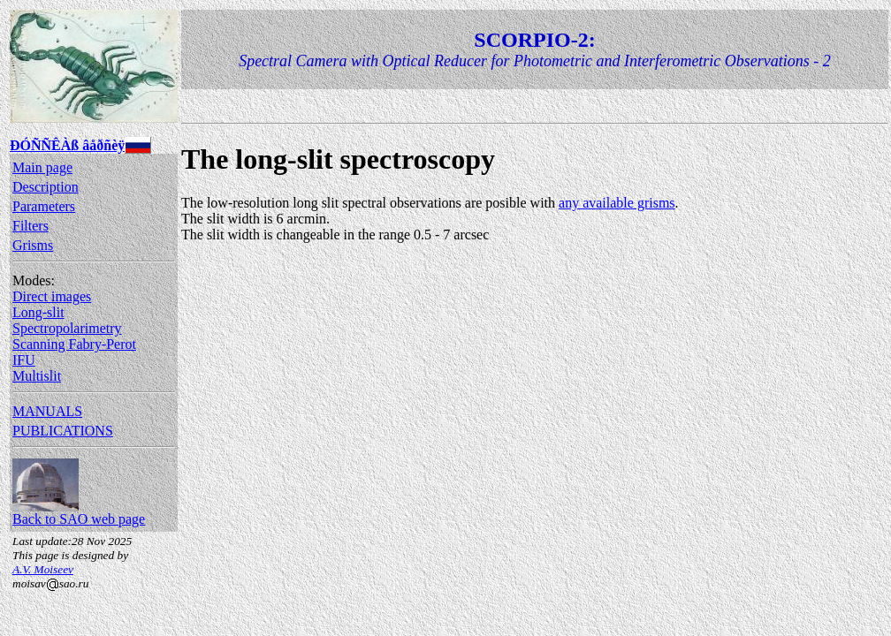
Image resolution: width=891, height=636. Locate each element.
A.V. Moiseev (42, 569)
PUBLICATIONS (62, 430)
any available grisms (617, 202)
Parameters (43, 206)
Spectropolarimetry (67, 328)
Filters (30, 225)
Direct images (51, 296)
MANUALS (47, 411)
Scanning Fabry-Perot (74, 344)
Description (45, 186)
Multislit (36, 375)
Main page (42, 167)
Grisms (32, 245)
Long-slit (38, 312)
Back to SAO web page (78, 512)
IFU (23, 359)
